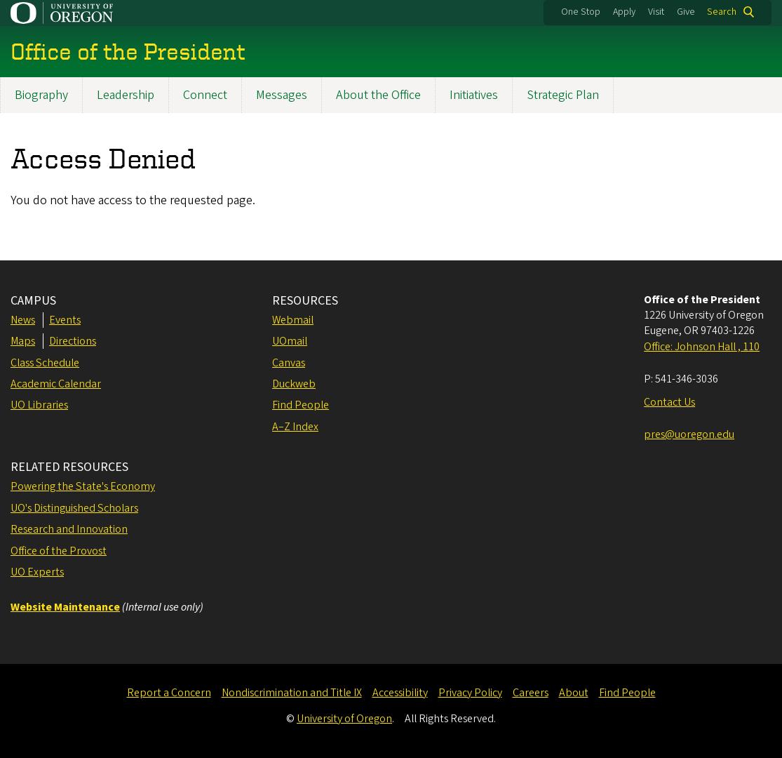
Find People (300, 405)
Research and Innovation (69, 529)
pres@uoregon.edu (689, 434)
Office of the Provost (59, 551)
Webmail (293, 320)
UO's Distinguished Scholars (74, 508)
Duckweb (294, 384)
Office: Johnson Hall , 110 (702, 346)
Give (686, 12)
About (573, 692)
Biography (41, 95)
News (23, 320)
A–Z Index (295, 426)
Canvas (288, 363)
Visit (656, 12)
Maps (23, 341)
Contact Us (669, 402)
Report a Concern (169, 692)
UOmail (289, 341)
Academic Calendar (56, 384)
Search (721, 12)
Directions (72, 341)
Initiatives (474, 95)
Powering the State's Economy (83, 486)
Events (65, 320)
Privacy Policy (470, 692)
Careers (530, 692)
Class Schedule (45, 363)
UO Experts (37, 572)
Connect (205, 95)
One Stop (580, 12)
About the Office (378, 95)
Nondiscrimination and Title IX (292, 692)
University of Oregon (344, 718)
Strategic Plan (563, 95)
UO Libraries (39, 405)
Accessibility (400, 692)
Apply (624, 12)
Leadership (125, 95)
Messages (281, 95)
